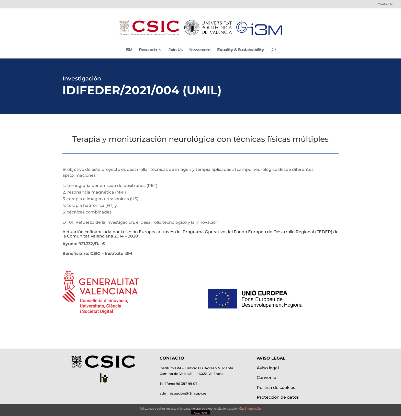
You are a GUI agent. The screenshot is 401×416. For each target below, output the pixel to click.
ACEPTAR (200, 412)
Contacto (385, 4)
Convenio (266, 377)
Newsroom (199, 50)
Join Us (176, 50)
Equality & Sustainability (240, 50)
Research (148, 50)
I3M (129, 50)
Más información (249, 408)
